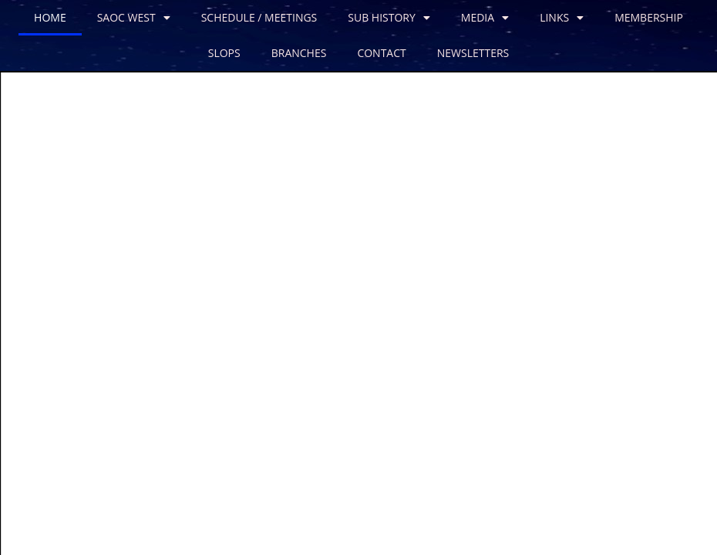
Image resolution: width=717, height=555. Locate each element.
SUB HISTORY (389, 18)
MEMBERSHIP (648, 17)
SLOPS (224, 52)
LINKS (562, 18)
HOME (50, 17)
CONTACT (381, 52)
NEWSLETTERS (473, 52)
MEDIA (485, 18)
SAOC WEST (133, 18)
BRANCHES (299, 52)
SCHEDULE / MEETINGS (259, 17)
